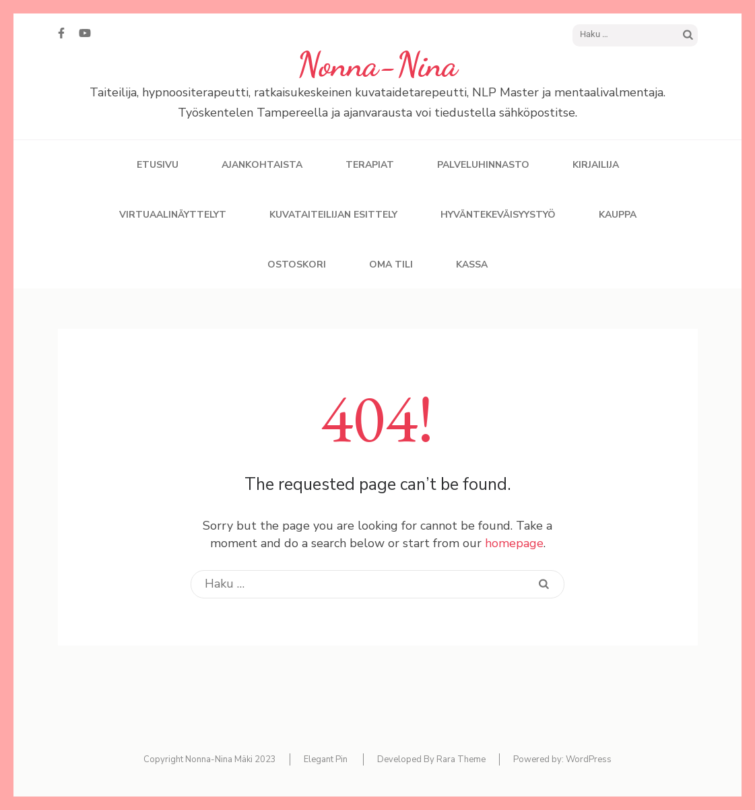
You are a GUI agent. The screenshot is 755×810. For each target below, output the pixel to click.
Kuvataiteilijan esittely (333, 214)
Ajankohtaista (262, 164)
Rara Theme (461, 759)
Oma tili (391, 264)
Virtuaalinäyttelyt (172, 214)
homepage (514, 543)
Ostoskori (296, 264)
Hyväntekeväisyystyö (498, 214)
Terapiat (370, 164)
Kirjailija (595, 164)
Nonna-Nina (377, 64)
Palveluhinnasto (483, 164)
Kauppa (617, 214)
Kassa (472, 264)
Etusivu (157, 164)
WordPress (589, 759)
